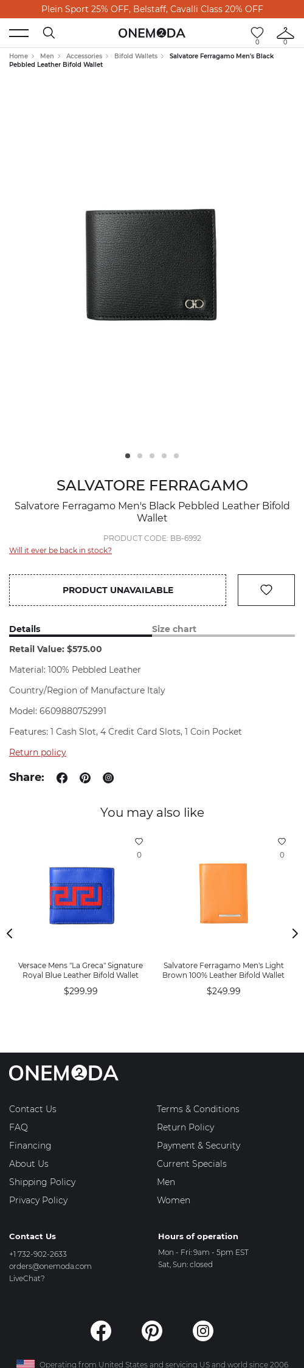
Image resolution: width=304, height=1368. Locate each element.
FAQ (18, 1127)
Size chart (174, 629)
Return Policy (185, 1127)
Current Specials (192, 1163)
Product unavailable (118, 590)
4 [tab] (164, 455)
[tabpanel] (152, 264)
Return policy (37, 752)
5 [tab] (176, 455)
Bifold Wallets (135, 56)
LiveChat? (27, 1278)
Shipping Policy (42, 1182)
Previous (9, 933)
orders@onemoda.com (50, 1266)
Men (47, 56)
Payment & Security (198, 1145)
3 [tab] (152, 455)
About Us (29, 1163)
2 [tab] (139, 455)
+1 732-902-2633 (38, 1254)
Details (24, 629)
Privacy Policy (38, 1200)
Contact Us (33, 1109)
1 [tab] (127, 455)
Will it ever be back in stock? (60, 550)
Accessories (84, 56)
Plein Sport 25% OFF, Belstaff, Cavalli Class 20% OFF (152, 9)
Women (173, 1200)
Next (295, 933)
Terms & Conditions (198, 1109)
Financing (30, 1145)
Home (18, 56)
